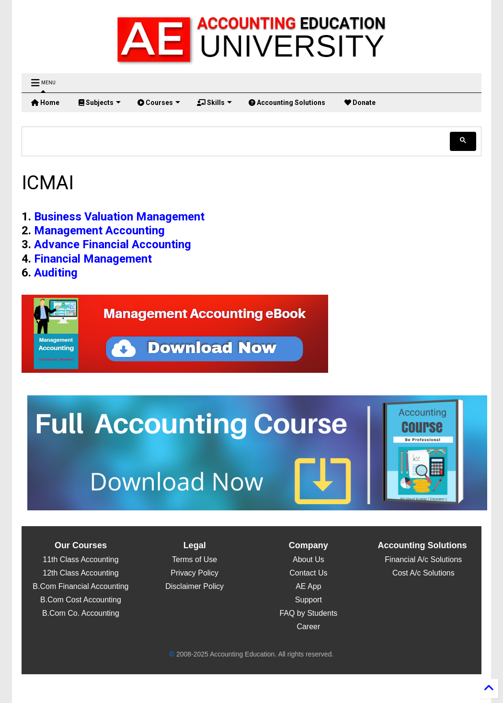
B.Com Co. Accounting (80, 613)
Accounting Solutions (287, 102)
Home (45, 102)
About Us (308, 559)
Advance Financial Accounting (112, 244)
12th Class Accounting (80, 573)
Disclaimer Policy (194, 586)
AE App (308, 586)
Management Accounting (99, 230)
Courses (158, 102)
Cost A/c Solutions (422, 573)
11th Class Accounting (80, 559)
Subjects (100, 102)
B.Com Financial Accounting (80, 586)
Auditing (56, 272)
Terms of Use (194, 559)
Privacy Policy (194, 573)
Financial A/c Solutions (422, 559)
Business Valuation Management (119, 216)
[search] (237, 141)
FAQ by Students (308, 613)
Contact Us (308, 573)
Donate (360, 102)
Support (308, 600)
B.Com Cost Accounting (80, 600)
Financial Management (93, 258)
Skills (214, 102)
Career (308, 626)
